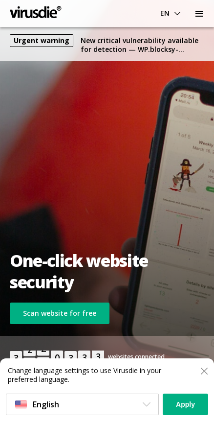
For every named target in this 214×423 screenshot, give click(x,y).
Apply (185, 404)
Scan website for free (59, 313)
